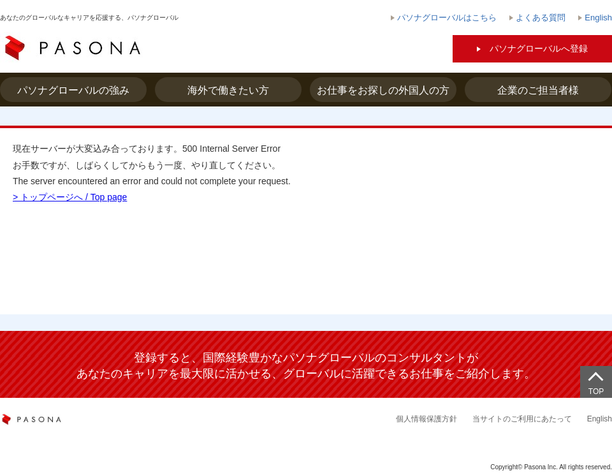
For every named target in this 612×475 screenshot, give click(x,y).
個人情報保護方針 (426, 418)
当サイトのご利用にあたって (522, 418)
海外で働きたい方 (228, 90)
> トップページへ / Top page (70, 197)
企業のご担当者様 (538, 90)
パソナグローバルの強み (73, 90)
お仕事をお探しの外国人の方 (383, 90)
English (599, 418)
